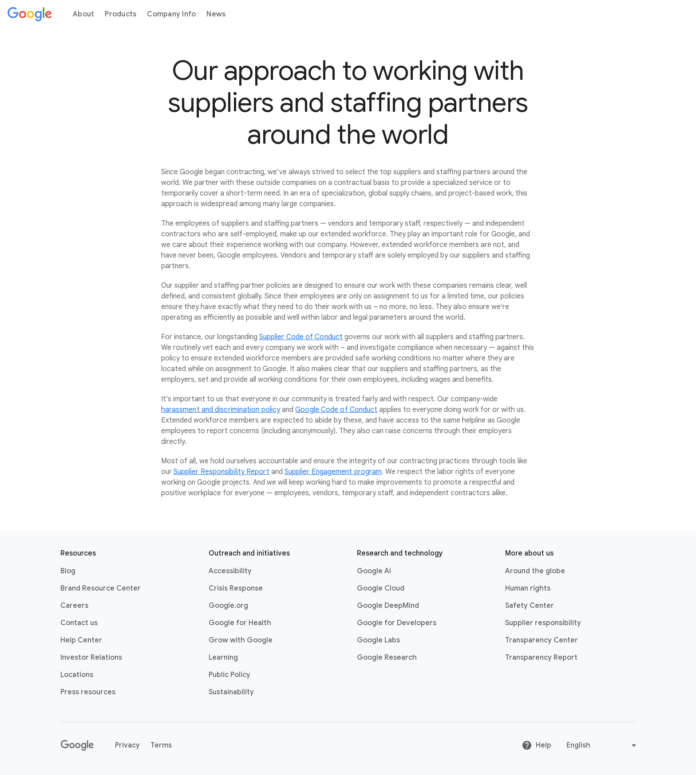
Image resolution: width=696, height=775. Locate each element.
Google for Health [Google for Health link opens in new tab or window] (240, 622)
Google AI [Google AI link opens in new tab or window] (374, 571)
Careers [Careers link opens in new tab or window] (74, 605)
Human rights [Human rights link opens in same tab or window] (527, 588)
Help (536, 745)
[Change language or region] (602, 745)
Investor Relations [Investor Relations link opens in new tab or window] (91, 657)
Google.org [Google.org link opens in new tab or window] (228, 605)
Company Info (171, 14)
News (215, 14)
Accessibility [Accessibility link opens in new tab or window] (230, 571)
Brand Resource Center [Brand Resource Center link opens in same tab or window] (100, 588)
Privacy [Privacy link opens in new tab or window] (127, 745)
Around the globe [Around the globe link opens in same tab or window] (535, 571)
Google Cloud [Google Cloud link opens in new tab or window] (380, 588)
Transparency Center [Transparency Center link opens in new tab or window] (541, 640)
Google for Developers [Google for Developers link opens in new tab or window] (396, 622)
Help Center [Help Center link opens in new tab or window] (81, 640)
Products (120, 14)
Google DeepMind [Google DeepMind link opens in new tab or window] (388, 605)
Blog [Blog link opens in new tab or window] (67, 571)
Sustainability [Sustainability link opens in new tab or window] (231, 692)
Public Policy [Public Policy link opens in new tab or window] (229, 674)
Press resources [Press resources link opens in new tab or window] (87, 692)
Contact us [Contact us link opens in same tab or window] (79, 622)
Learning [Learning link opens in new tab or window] (223, 657)
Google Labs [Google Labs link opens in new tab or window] (378, 640)
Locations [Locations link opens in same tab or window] (76, 674)
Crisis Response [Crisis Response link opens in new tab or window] (236, 588)
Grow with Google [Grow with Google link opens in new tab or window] (241, 640)
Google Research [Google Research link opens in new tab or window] (387, 657)
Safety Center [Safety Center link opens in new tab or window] (529, 605)
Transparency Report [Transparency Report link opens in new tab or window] (541, 657)
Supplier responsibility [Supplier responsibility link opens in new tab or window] (543, 622)
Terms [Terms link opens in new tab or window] (161, 745)
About (83, 14)
